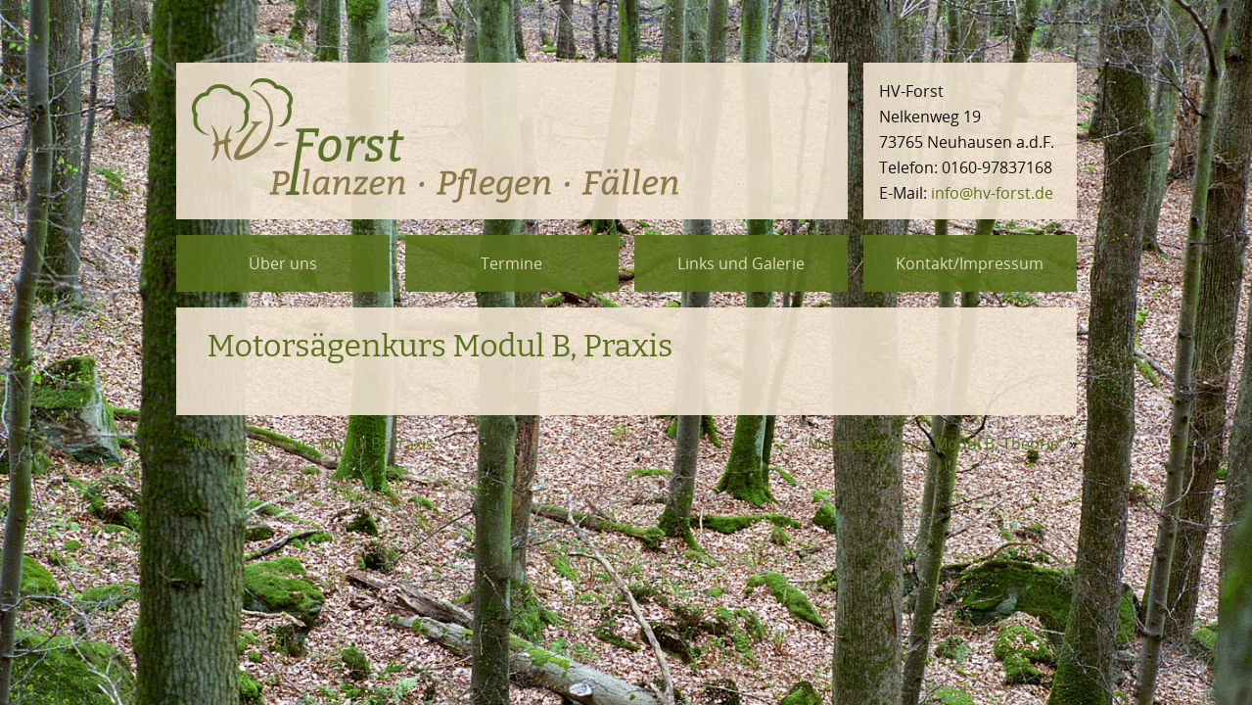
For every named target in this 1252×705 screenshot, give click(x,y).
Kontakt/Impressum (969, 263)
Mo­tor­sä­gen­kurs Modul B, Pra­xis (440, 345)
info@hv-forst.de (992, 193)
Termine (511, 263)
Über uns (283, 263)
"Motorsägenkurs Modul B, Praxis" (314, 443)
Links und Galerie (741, 263)
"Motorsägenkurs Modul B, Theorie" (933, 443)
